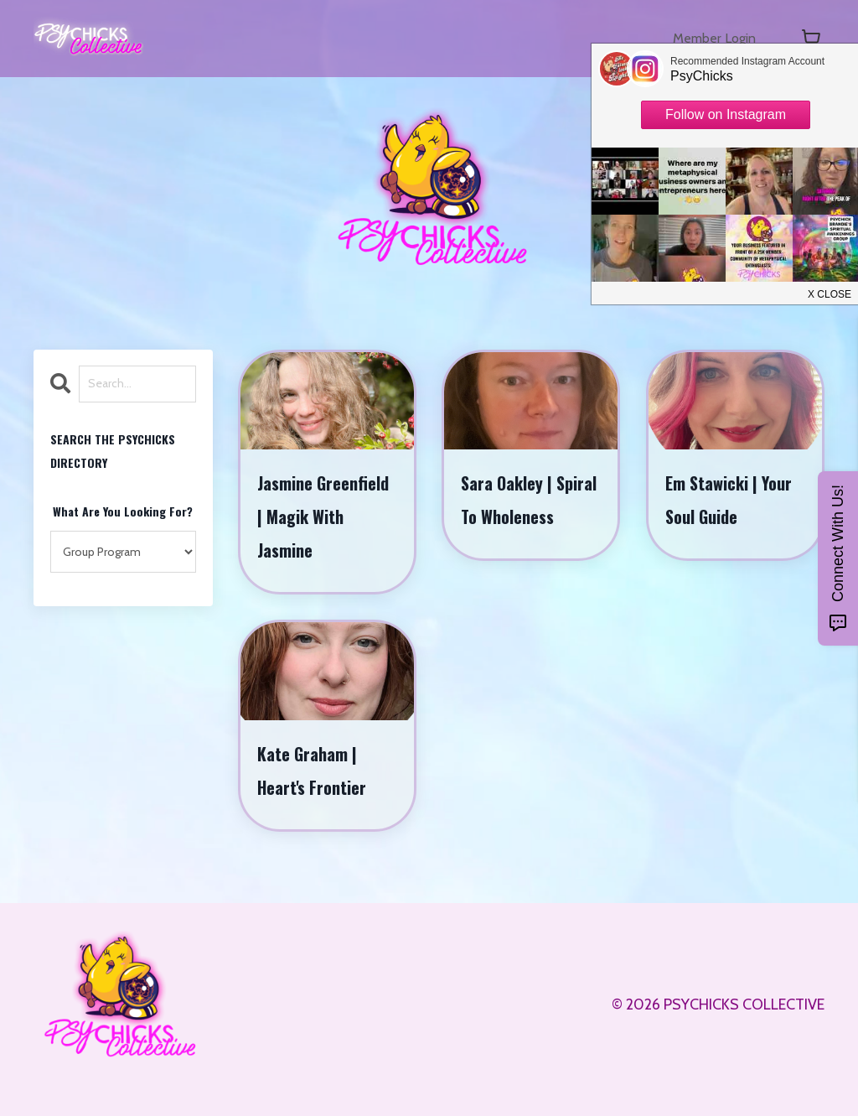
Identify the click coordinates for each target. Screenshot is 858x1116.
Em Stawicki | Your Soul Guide (730, 501)
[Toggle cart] (811, 38)
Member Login (709, 38)
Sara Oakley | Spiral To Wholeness (508, 519)
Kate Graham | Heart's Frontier (313, 777)
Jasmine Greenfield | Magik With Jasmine (324, 519)
